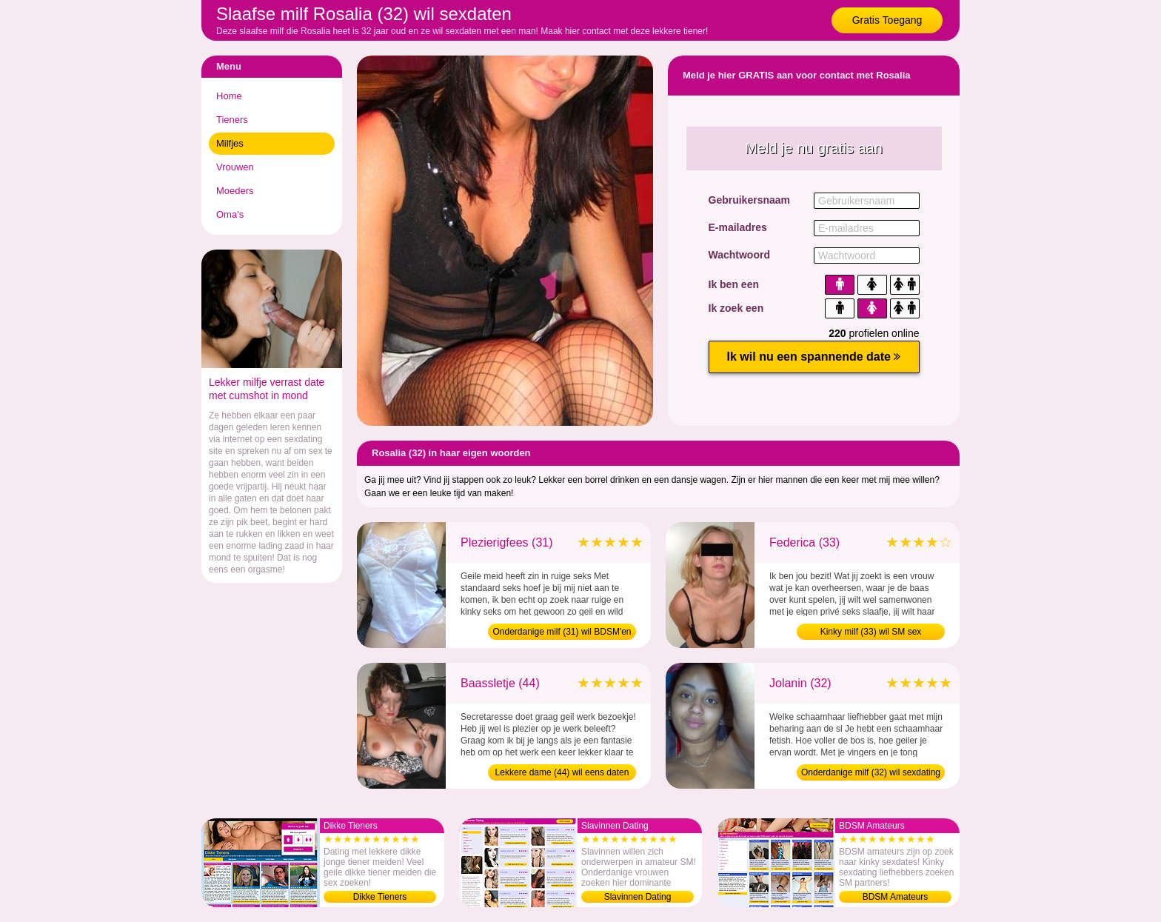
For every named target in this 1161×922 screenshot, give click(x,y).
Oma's (230, 214)
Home (229, 95)
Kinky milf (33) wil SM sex (871, 632)
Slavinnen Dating (638, 897)
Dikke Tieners (380, 897)
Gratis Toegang (887, 20)
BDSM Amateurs (896, 897)
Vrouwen (235, 167)
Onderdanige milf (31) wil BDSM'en (561, 632)
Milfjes (230, 143)
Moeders (235, 190)
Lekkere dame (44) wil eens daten (562, 772)
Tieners (232, 119)
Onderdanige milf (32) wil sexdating (870, 772)
